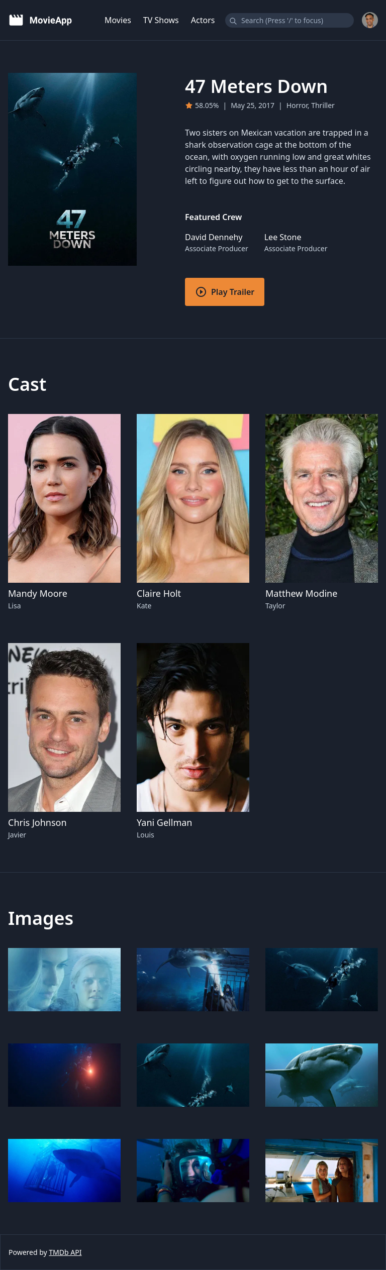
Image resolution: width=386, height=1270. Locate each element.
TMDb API (65, 1252)
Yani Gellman (164, 822)
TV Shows (161, 20)
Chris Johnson (37, 822)
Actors (203, 20)
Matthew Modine (301, 593)
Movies (118, 20)
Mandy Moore (37, 593)
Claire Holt (159, 593)
